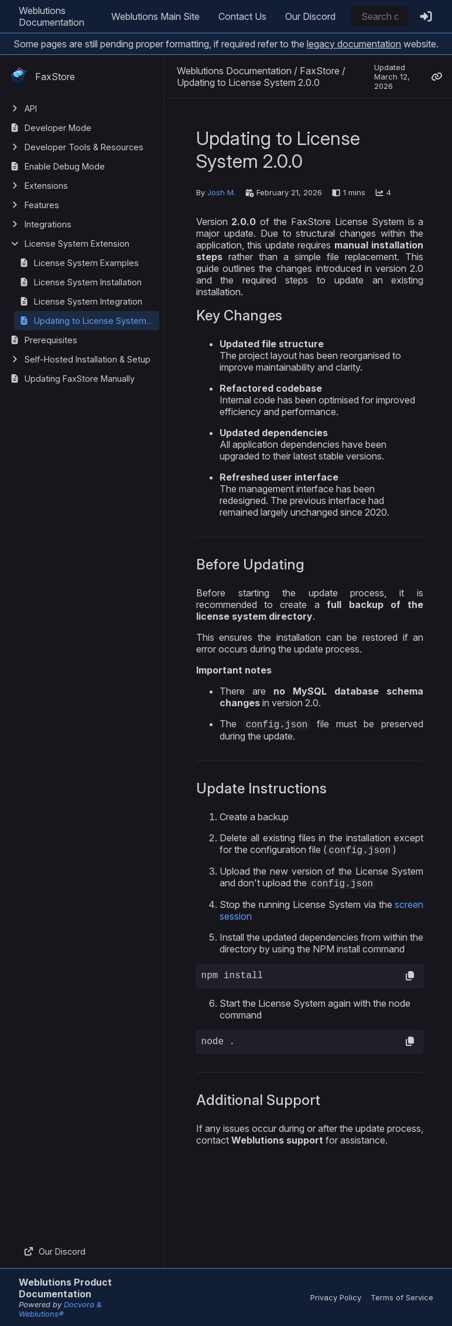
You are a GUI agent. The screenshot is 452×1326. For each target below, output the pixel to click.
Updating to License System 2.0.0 (96, 321)
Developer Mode (58, 128)
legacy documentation (354, 44)
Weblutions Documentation (51, 16)
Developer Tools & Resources (84, 147)
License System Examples (86, 263)
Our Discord (310, 16)
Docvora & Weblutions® (60, 1309)
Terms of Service (402, 1297)
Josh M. (221, 192)
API (31, 108)
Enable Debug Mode (65, 166)
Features (42, 205)
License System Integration (88, 301)
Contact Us (242, 16)
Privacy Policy (335, 1297)
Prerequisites (51, 340)
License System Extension (77, 243)
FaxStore (42, 76)
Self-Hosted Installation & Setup (87, 359)
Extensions (46, 186)
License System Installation (88, 282)
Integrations (48, 224)
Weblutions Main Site (155, 16)
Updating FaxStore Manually (80, 379)
